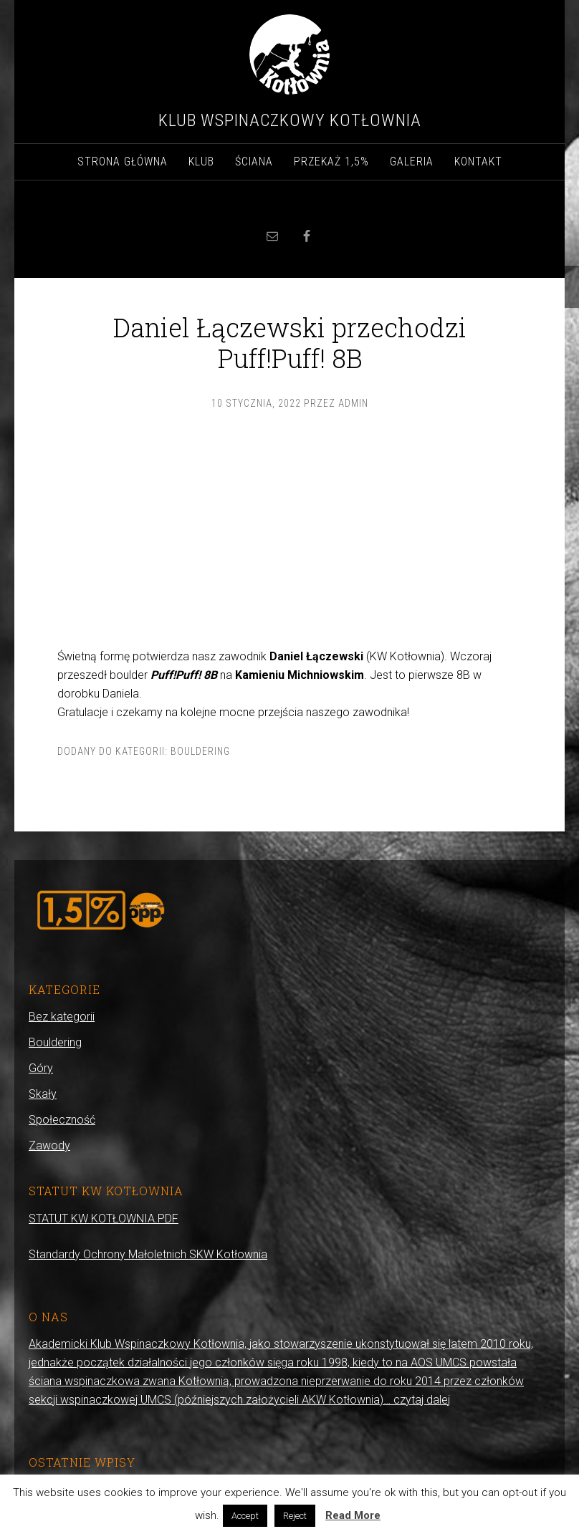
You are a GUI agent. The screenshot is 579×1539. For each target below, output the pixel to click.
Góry (41, 1068)
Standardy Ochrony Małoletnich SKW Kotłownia (148, 1254)
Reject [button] (295, 1515)
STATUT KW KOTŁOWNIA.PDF (103, 1218)
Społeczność (62, 1119)
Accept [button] (245, 1515)
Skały (43, 1094)
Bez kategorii (62, 1016)
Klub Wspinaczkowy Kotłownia (289, 120)
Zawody (49, 1145)
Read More (353, 1515)
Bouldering (200, 751)
